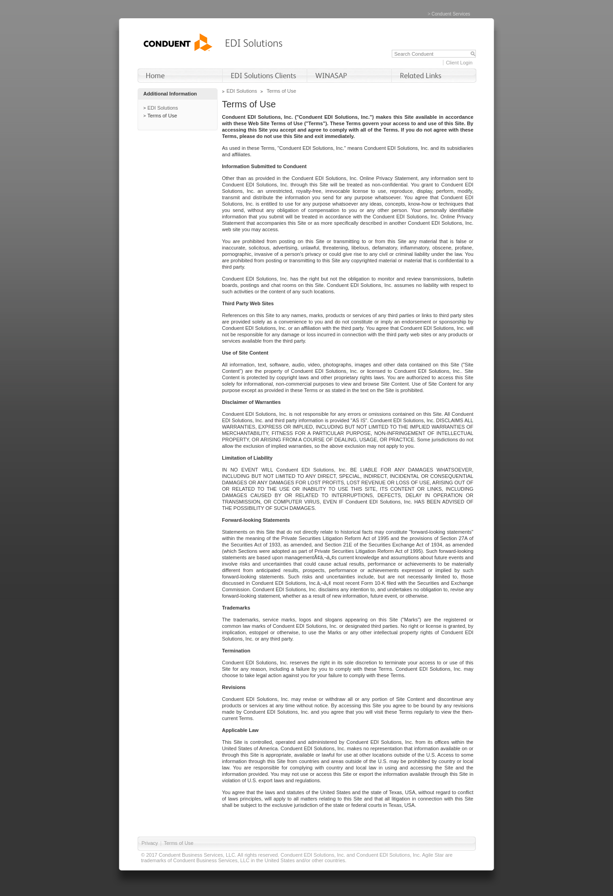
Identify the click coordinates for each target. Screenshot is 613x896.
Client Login (459, 62)
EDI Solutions (163, 108)
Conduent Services (451, 13)
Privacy (150, 843)
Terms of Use (162, 115)
